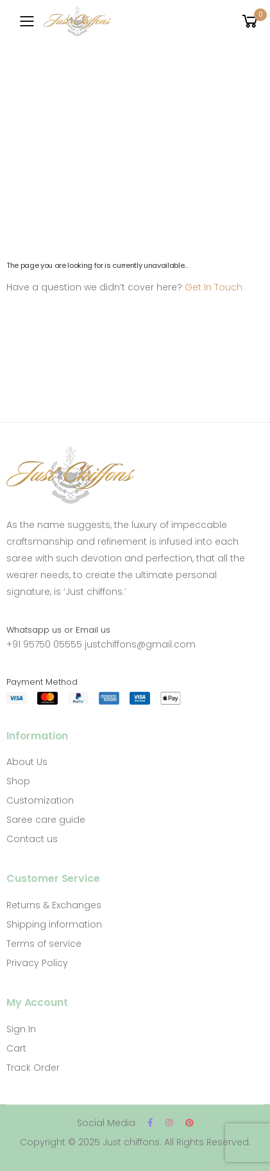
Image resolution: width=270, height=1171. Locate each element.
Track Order (33, 1067)
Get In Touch (213, 287)
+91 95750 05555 (44, 644)
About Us (26, 761)
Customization (40, 800)
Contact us (32, 838)
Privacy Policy (37, 962)
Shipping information (54, 924)
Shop (18, 781)
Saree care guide (45, 819)
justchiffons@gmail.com (140, 644)
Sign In (21, 1029)
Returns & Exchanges (53, 905)
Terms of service (43, 943)
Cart (16, 1048)
